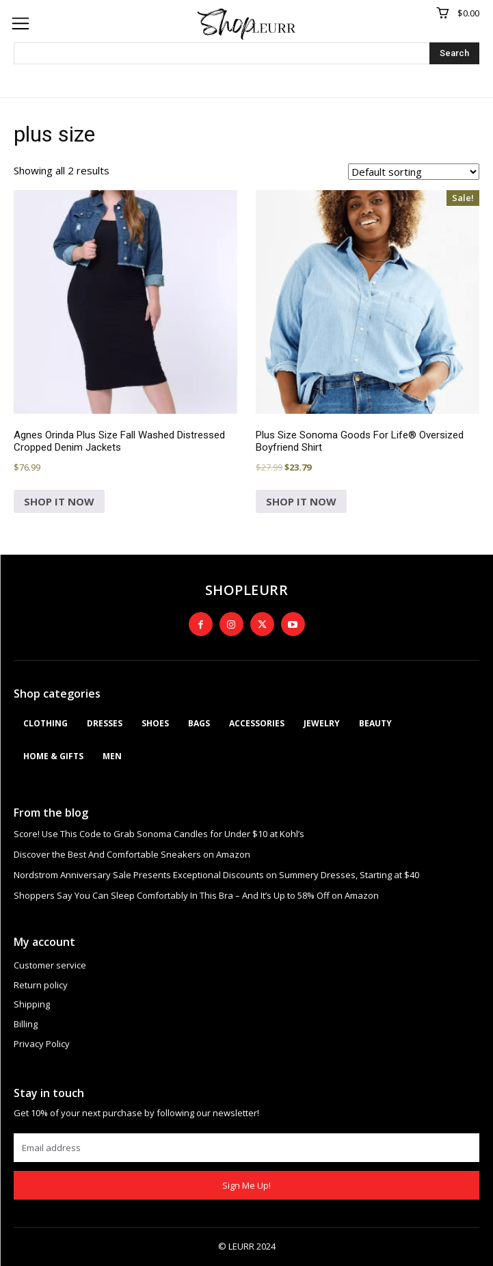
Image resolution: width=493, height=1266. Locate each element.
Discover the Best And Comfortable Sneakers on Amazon (132, 854)
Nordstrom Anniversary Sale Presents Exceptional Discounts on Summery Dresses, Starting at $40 (216, 875)
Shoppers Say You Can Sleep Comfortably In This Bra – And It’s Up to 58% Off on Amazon (196, 895)
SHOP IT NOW (59, 501)
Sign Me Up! (246, 1185)
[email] (246, 1147)
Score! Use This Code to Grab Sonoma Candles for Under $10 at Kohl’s (159, 834)
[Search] (454, 53)
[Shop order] (413, 171)
